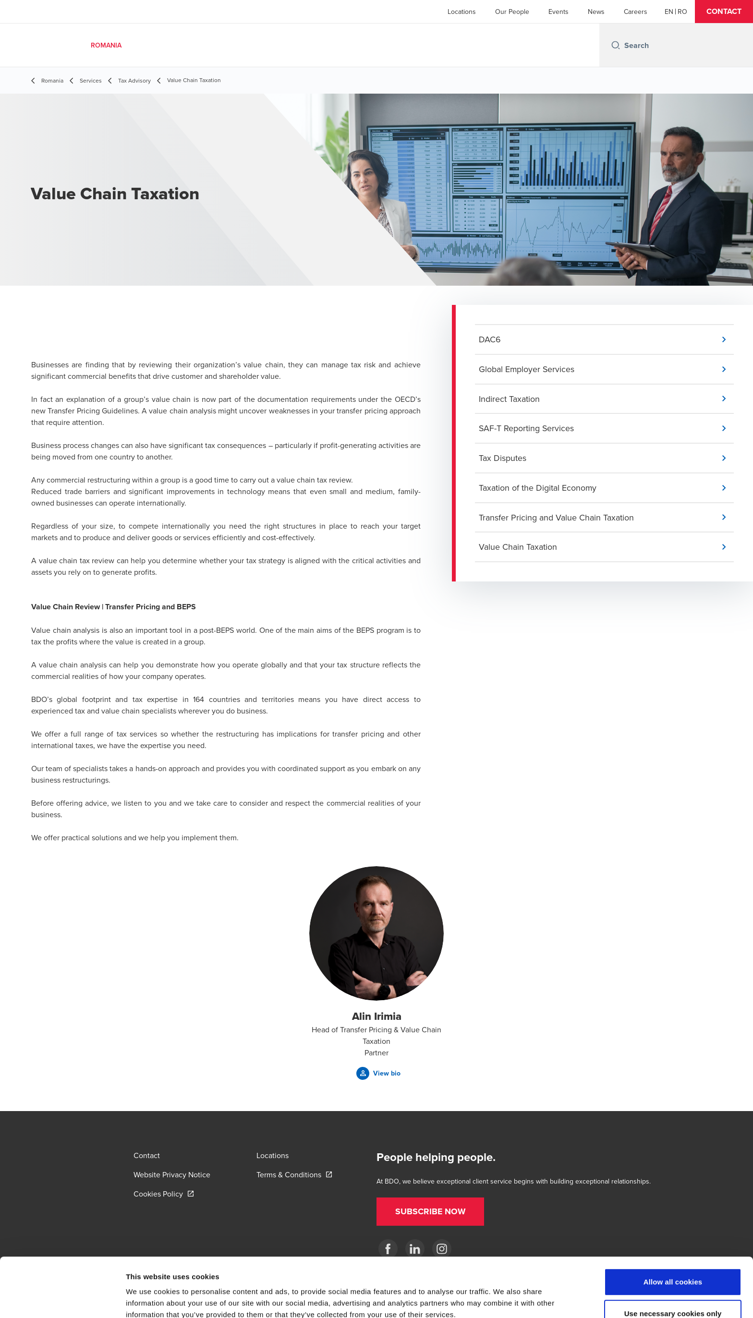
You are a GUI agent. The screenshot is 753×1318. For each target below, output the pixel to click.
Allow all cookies (673, 1231)
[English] (669, 11)
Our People (512, 11)
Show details (504, 1299)
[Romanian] (682, 11)
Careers (635, 11)
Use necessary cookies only (673, 1262)
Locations (462, 11)
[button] (724, 11)
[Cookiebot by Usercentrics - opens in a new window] (62, 1299)
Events (558, 11)
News (596, 11)
